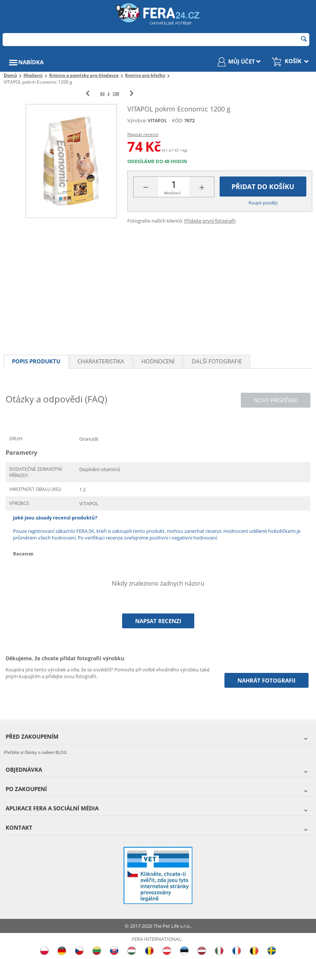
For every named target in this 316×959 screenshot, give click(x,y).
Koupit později (263, 203)
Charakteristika (100, 361)
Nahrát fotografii (266, 680)
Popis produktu (36, 361)
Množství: (172, 192)
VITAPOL (157, 120)
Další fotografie (217, 361)
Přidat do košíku (263, 186)
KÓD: (177, 120)
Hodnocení (158, 361)
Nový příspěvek (275, 400)
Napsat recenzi (143, 134)
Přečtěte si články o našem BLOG (35, 752)
